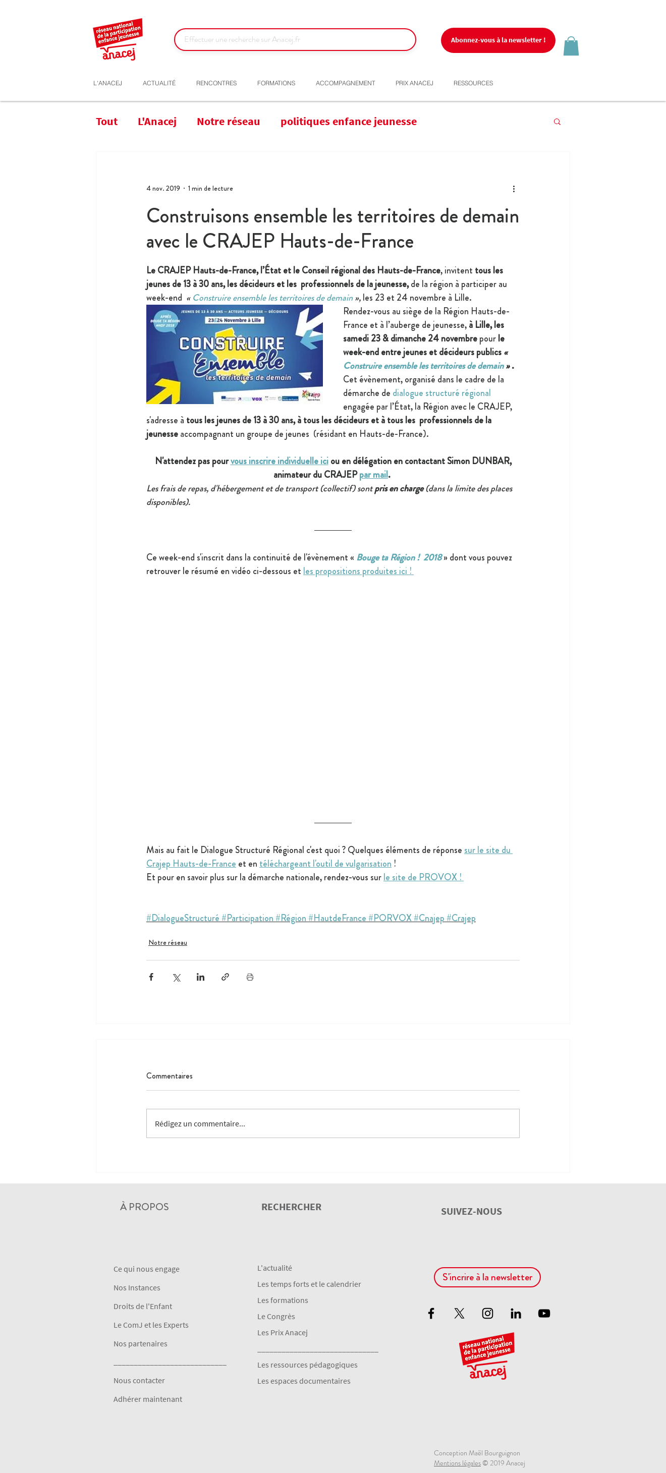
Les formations (282, 1300)
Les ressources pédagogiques (307, 1364)
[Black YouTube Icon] (544, 1313)
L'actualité (274, 1268)
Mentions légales (457, 1463)
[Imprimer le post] (250, 977)
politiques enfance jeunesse (349, 121)
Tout (107, 121)
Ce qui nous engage (147, 1269)
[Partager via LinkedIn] (200, 977)
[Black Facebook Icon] (431, 1313)
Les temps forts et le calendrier (309, 1284)
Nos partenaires (141, 1343)
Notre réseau (228, 121)
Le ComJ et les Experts (151, 1325)
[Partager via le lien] (225, 977)
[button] (498, 40)
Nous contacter (139, 1380)
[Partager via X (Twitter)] (176, 977)
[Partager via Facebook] (151, 977)
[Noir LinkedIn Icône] (516, 1313)
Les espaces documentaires (304, 1381)
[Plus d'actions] (514, 188)
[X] (459, 1313)
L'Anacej (157, 121)
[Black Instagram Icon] (487, 1313)
